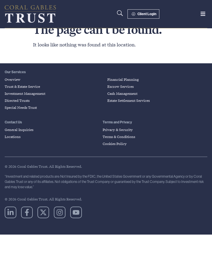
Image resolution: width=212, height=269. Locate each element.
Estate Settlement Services (128, 108)
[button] (203, 13)
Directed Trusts (17, 108)
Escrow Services (120, 94)
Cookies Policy (115, 151)
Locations (12, 144)
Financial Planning (123, 87)
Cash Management (122, 101)
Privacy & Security (118, 137)
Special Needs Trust (21, 115)
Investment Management (25, 101)
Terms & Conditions (119, 144)
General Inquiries (19, 137)
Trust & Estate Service (22, 94)
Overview (12, 87)
